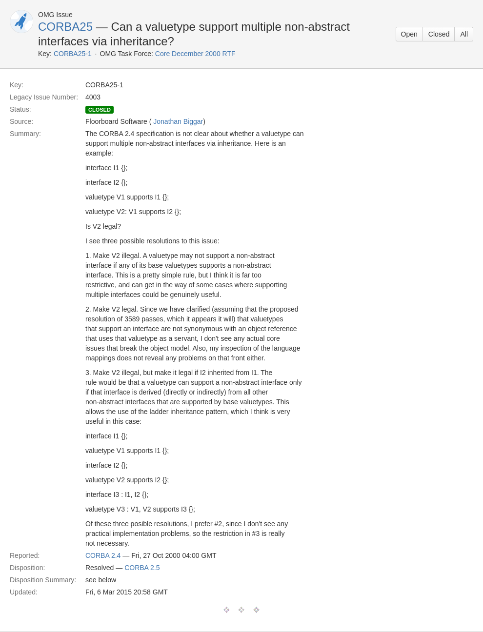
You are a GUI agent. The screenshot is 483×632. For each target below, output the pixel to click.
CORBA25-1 (73, 54)
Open (409, 34)
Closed (439, 34)
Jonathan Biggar (178, 121)
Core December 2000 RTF (195, 54)
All (464, 34)
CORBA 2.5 (142, 568)
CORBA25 (65, 26)
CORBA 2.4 (103, 555)
